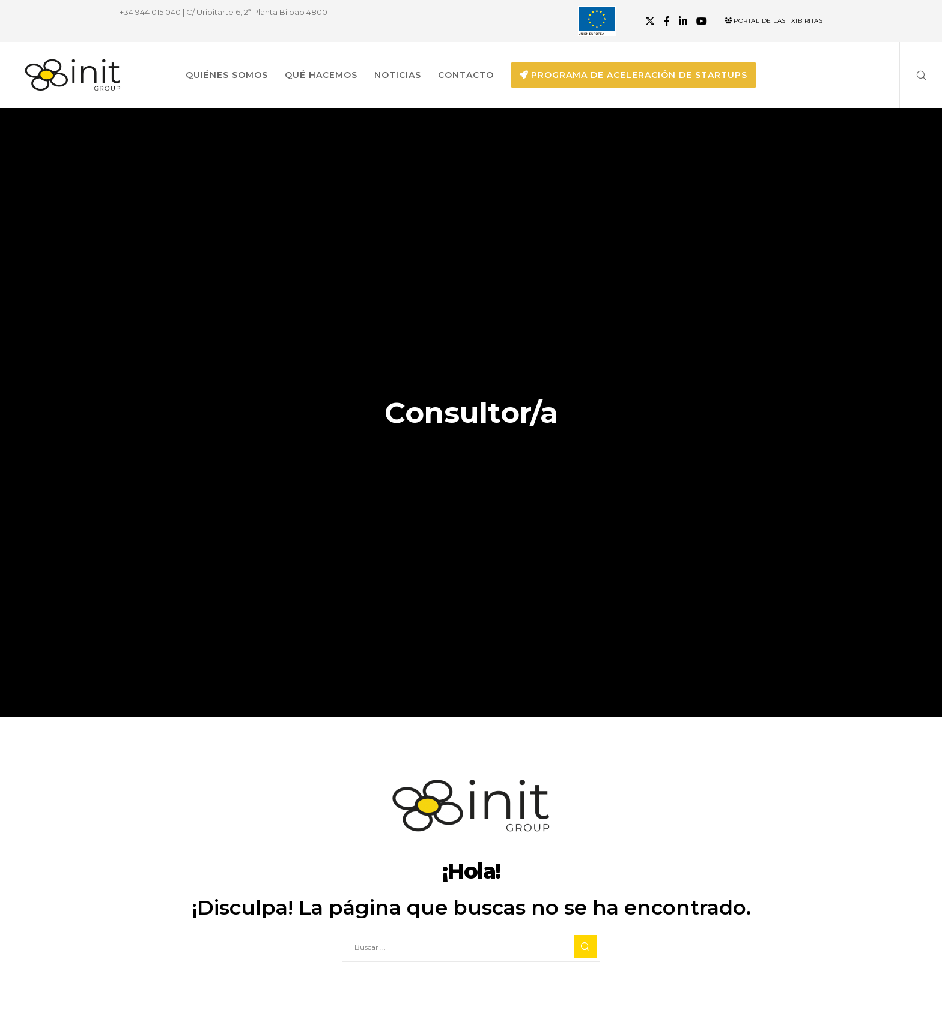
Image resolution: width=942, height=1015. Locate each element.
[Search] (913, 75)
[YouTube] (701, 21)
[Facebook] (667, 21)
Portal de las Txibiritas (773, 21)
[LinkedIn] (683, 21)
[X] (650, 21)
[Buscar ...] (471, 947)
